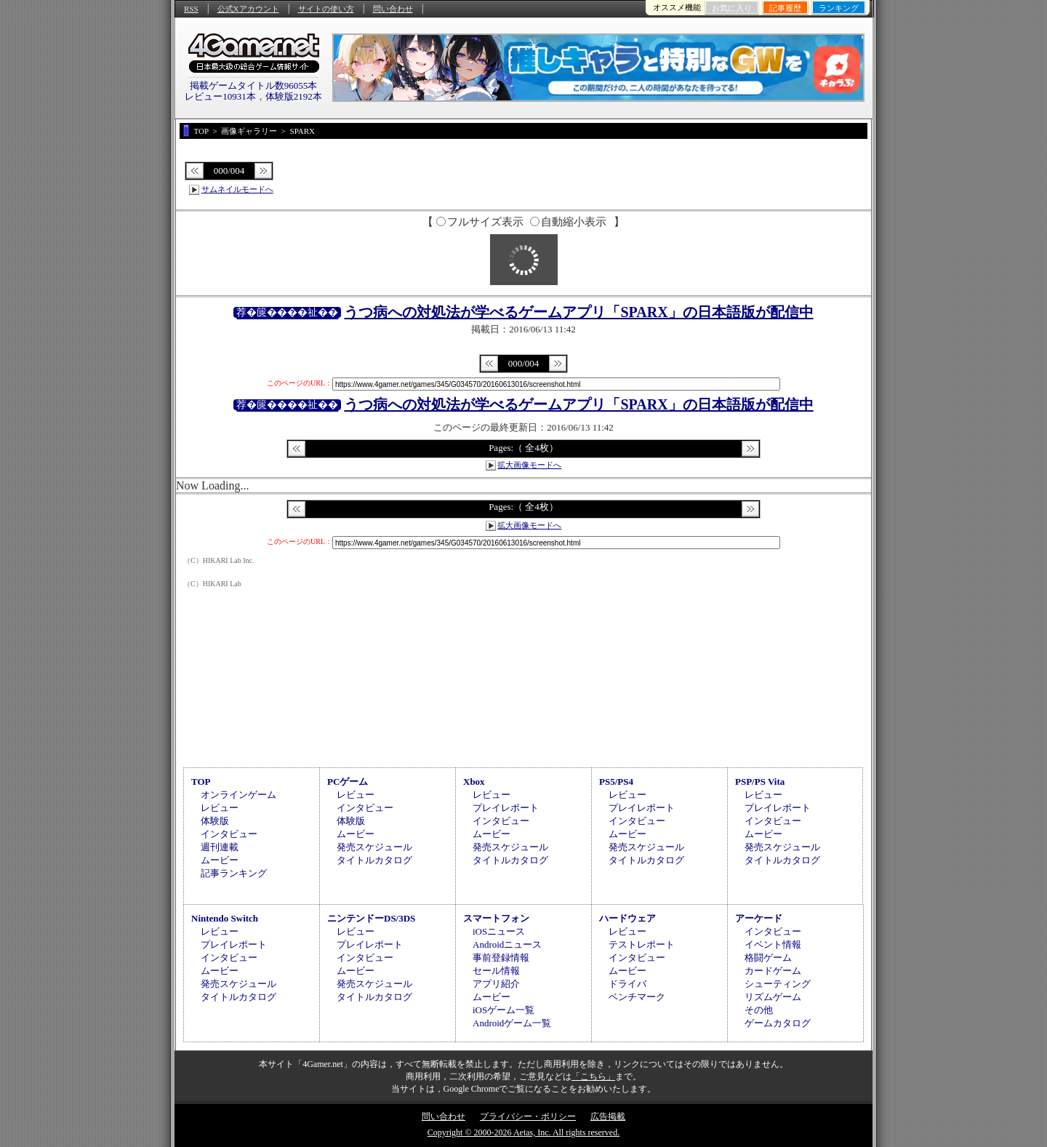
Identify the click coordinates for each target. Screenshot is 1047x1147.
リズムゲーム (773, 996)
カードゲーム (773, 970)
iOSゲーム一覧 (503, 1009)
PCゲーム (347, 781)
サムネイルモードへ (237, 189)
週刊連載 (219, 847)
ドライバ (627, 983)
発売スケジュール (374, 847)
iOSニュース (499, 931)
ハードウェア (627, 918)
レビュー (219, 807)
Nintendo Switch (224, 918)
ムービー (219, 860)
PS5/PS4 (616, 781)
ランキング (839, 8)
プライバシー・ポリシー (528, 1116)
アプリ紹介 (496, 983)
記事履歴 (785, 8)
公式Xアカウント (248, 8)
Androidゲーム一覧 (512, 1023)
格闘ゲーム (768, 957)
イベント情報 (773, 944)
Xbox (474, 781)
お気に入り (732, 8)
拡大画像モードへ (529, 464)
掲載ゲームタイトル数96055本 (254, 85)
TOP (201, 781)
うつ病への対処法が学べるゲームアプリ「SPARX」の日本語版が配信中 (578, 312)
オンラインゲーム (238, 794)
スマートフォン (496, 918)
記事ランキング (234, 873)
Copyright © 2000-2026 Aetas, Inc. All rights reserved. (523, 1132)
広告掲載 (607, 1116)
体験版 (215, 820)
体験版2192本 (293, 96)
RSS (191, 8)
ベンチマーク (637, 996)
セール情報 (496, 970)
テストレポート (642, 944)
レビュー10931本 (220, 96)
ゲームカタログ (778, 1023)
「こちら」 (593, 1076)
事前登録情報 (501, 957)
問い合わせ (393, 8)
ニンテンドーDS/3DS (371, 918)
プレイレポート (506, 807)
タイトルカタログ (374, 860)
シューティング (778, 983)
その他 (759, 1009)
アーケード (758, 918)
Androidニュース (507, 944)
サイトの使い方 (326, 8)
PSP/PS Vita (760, 781)
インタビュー (229, 833)
